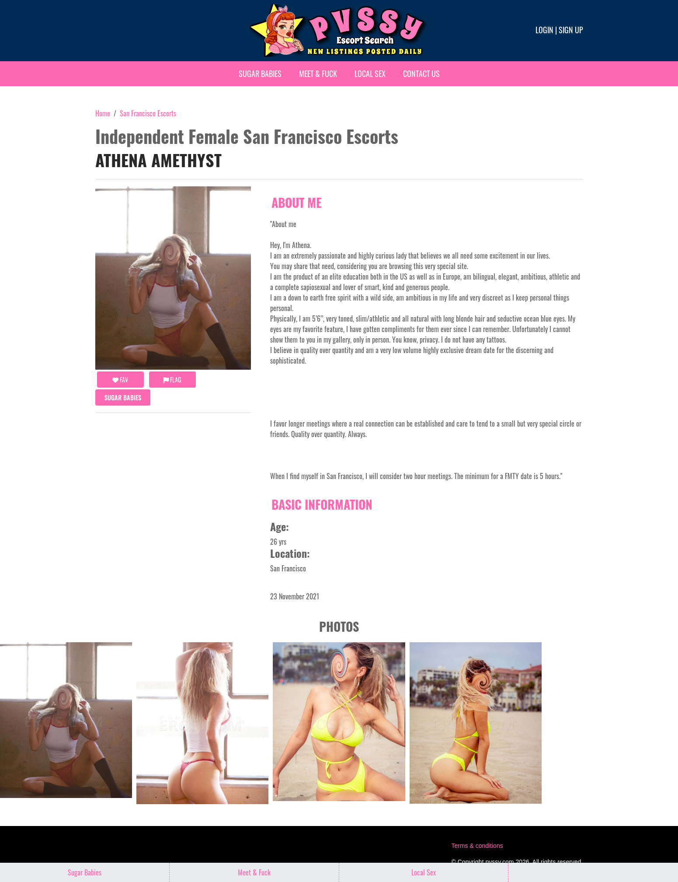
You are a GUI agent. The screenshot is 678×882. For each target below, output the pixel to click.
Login (544, 29)
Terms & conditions (477, 845)
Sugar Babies (260, 73)
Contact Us (421, 73)
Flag (172, 379)
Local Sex (370, 73)
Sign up (571, 29)
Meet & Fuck (318, 73)
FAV (120, 379)
